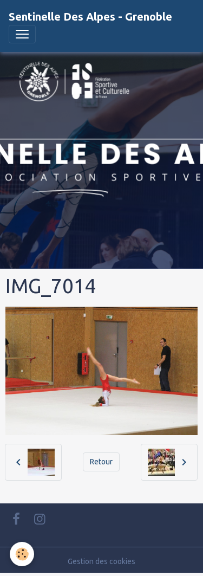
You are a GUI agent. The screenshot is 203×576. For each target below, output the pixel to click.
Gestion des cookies (101, 561)
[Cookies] (22, 554)
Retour (101, 461)
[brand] (90, 17)
